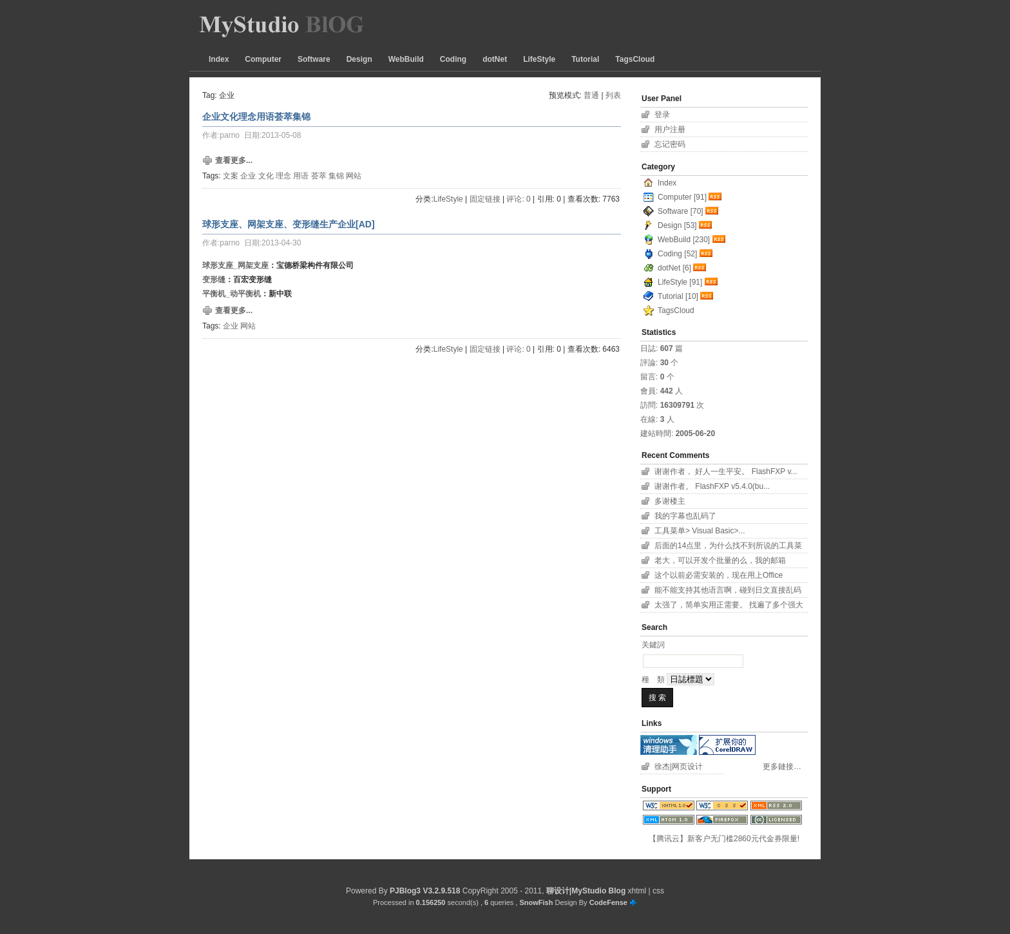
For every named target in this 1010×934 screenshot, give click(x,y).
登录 (662, 114)
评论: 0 (518, 199)
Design (359, 59)
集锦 (336, 175)
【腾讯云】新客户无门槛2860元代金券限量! (724, 838)
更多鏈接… (782, 766)
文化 (266, 175)
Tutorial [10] (678, 296)
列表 (613, 95)
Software (314, 59)
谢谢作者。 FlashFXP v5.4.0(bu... (712, 486)
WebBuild (406, 59)
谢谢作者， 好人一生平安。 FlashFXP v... (725, 471)
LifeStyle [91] (680, 282)
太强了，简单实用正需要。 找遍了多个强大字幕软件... (728, 606)
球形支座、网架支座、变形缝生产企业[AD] (288, 224)
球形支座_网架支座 (235, 265)
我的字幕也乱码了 (685, 515)
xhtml (637, 890)
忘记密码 (669, 144)
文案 (230, 175)
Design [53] (677, 225)
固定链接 (485, 199)
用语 (301, 175)
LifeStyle (539, 59)
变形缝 (213, 279)
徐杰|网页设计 (678, 766)
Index (219, 59)
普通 (591, 95)
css (658, 890)
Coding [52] (677, 253)
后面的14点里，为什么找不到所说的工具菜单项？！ (728, 547)
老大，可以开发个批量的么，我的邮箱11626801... (720, 562)
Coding (453, 59)
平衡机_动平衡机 (231, 293)
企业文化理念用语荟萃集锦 (256, 116)
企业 (248, 175)
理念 (283, 175)
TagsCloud (634, 59)
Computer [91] (682, 197)
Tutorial (585, 59)
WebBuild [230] (684, 239)
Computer (263, 59)
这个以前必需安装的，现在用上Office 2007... (718, 577)
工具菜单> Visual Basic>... (699, 530)
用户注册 (669, 129)
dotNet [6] (674, 267)
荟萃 (319, 175)
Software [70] (680, 211)
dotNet (494, 59)
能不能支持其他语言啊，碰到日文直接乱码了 (727, 592)
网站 (353, 175)
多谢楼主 (669, 501)
